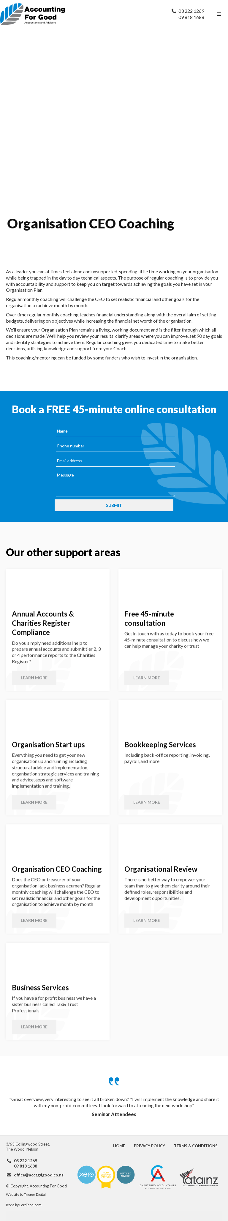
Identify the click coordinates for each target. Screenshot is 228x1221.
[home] (83, 14)
